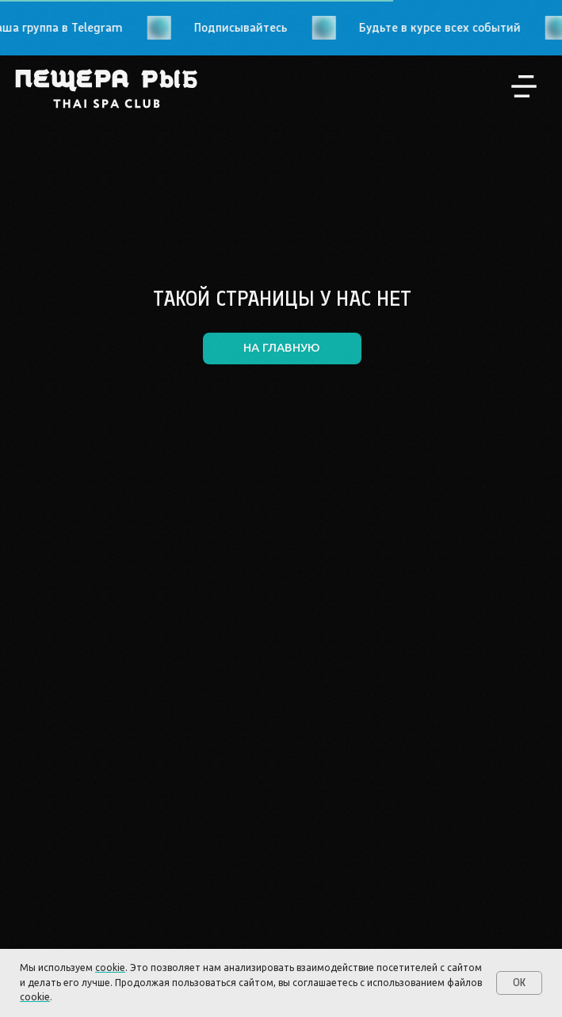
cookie (110, 967)
